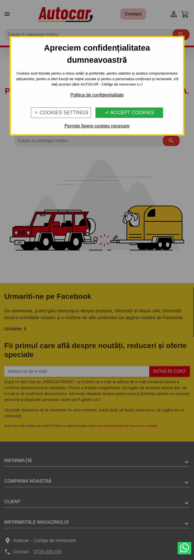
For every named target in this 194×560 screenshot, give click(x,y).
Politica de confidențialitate (97, 95)
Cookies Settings (61, 112)
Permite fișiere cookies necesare (97, 126)
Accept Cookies (129, 112)
